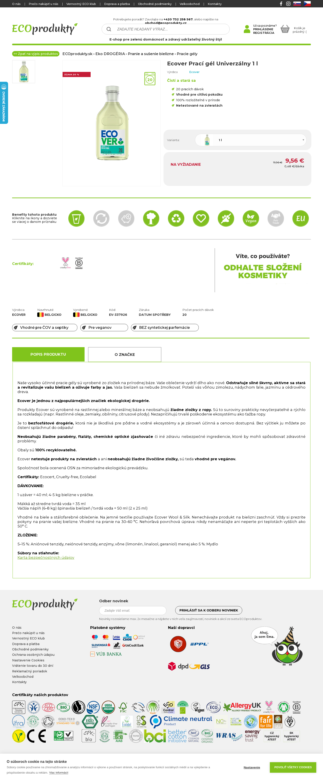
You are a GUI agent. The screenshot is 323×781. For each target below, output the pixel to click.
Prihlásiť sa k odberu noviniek (208, 610)
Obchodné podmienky (155, 4)
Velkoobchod (190, 4)
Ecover (194, 72)
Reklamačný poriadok (29, 671)
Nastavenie (252, 767)
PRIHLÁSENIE (263, 29)
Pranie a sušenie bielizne (151, 54)
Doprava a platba (117, 4)
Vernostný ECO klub (81, 4)
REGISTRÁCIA (263, 32)
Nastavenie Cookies (28, 660)
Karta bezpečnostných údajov (45, 557)
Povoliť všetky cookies (293, 767)
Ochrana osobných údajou (33, 654)
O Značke (125, 354)
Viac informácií (58, 772)
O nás (16, 4)
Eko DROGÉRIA (110, 54)
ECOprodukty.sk (77, 54)
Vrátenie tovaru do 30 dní (32, 665)
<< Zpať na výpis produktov (35, 54)
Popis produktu (48, 354)
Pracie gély (187, 54)
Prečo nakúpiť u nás (43, 4)
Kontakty (215, 4)
